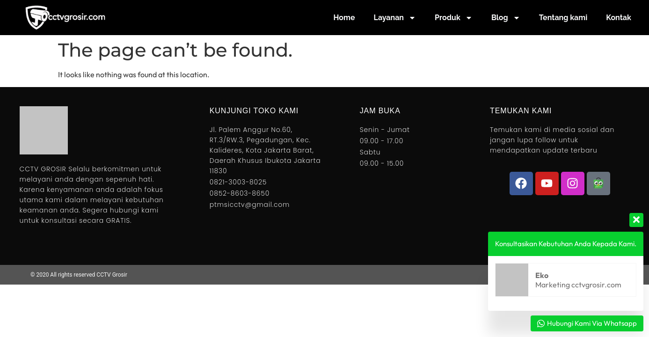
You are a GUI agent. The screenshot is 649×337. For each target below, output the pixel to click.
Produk (454, 17)
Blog (505, 17)
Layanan (395, 17)
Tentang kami (563, 17)
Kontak (618, 17)
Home (344, 17)
